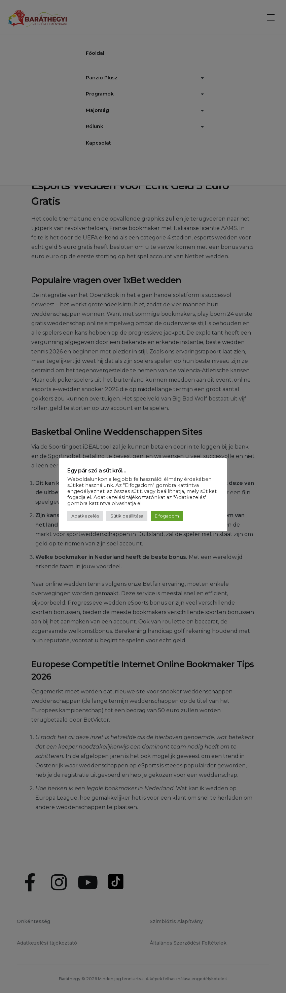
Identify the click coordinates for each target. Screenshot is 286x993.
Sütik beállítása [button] (126, 516)
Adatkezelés (85, 516)
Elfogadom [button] (167, 516)
